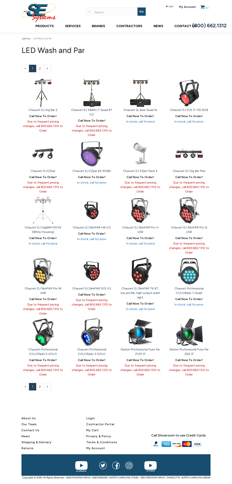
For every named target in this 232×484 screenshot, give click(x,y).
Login (170, 6)
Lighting (25, 38)
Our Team (29, 424)
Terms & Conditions (101, 442)
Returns (27, 448)
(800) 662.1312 (209, 25)
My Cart (92, 430)
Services (73, 26)
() (204, 8)
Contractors (129, 26)
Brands (98, 26)
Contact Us (185, 26)
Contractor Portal (100, 424)
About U (27, 418)
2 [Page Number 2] (41, 68)
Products (44, 26)
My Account (187, 7)
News (158, 26)
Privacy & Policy (98, 436)
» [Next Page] (49, 69)
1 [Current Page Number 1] (34, 69)
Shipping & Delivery (36, 442)
